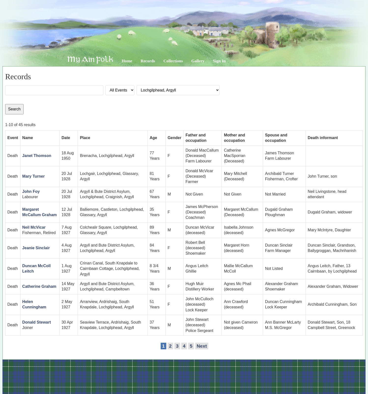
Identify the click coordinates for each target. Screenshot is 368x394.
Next (202, 346)
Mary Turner (33, 176)
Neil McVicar (34, 227)
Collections (173, 61)
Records (148, 61)
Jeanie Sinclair (36, 248)
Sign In (219, 61)
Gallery (198, 61)
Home (127, 61)
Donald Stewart (36, 322)
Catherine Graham (39, 286)
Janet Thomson (36, 156)
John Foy (31, 191)
